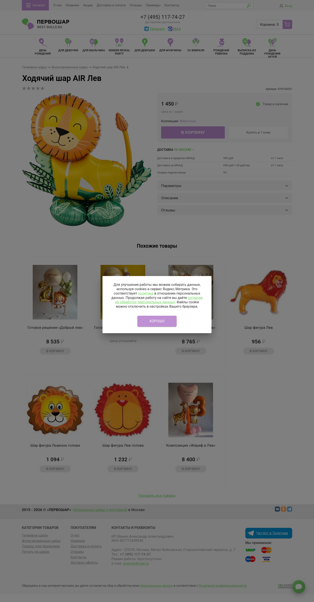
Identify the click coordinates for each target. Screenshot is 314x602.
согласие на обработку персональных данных (159, 300)
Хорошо (157, 321)
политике (146, 293)
